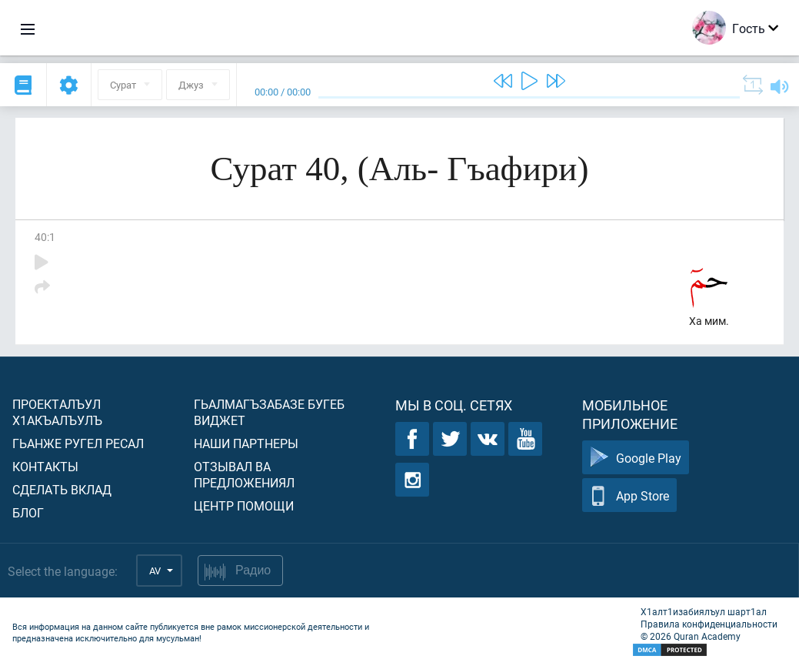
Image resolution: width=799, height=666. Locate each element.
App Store (629, 495)
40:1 (45, 236)
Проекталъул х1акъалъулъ (57, 412)
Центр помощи (244, 505)
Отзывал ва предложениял (244, 474)
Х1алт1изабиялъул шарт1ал (704, 611)
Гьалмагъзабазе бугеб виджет (269, 412)
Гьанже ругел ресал (78, 443)
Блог (28, 512)
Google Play (635, 458)
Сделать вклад (62, 489)
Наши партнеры (246, 443)
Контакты (45, 466)
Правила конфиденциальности (709, 623)
